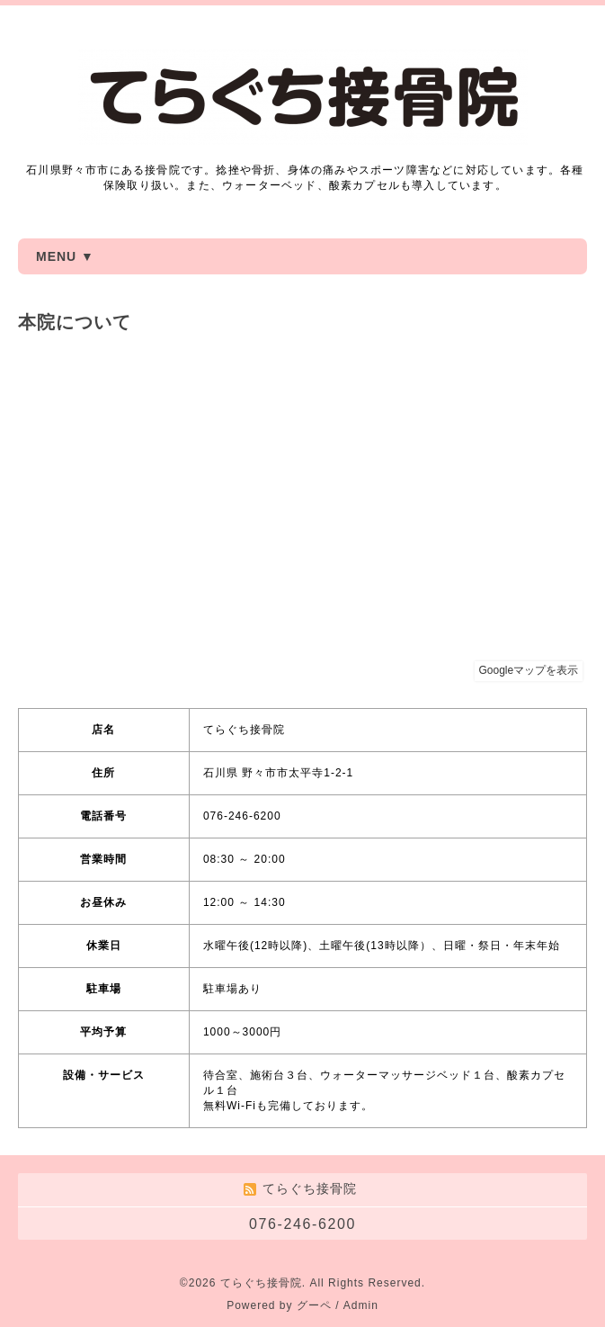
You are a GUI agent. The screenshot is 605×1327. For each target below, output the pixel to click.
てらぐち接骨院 (261, 1283)
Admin (360, 1305)
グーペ (314, 1305)
